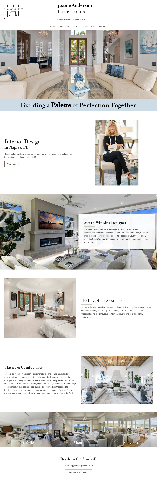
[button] (3, 64)
